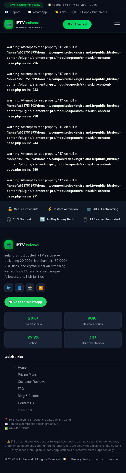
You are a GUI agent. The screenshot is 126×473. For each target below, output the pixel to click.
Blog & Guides (28, 396)
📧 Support (12, 12)
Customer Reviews (31, 381)
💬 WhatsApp (37, 12)
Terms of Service (106, 459)
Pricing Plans (27, 374)
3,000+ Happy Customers (89, 12)
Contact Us (26, 403)
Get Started (77, 24)
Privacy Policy (81, 459)
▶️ (40, 287)
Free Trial (25, 410)
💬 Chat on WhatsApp (25, 302)
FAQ (21, 389)
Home (22, 367)
